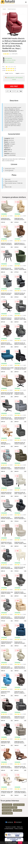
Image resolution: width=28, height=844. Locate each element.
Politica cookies (18, 828)
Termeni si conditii (11, 827)
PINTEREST (18, 822)
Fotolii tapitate (17, 810)
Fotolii (4, 9)
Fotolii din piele (7, 810)
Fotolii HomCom (12, 9)
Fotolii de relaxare (19, 805)
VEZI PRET (14, 86)
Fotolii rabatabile (7, 813)
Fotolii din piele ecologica (10, 807)
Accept (20, 842)
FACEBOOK (9, 822)
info (12, 222)
